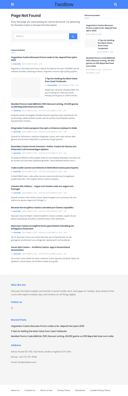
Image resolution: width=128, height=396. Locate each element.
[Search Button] (115, 4)
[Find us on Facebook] (12, 308)
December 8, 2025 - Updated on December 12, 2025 (42, 111)
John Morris (52, 85)
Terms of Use (46, 390)
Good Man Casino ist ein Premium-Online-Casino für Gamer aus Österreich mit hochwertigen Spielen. (43, 148)
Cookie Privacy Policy (100, 390)
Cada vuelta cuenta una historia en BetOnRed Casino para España (44, 167)
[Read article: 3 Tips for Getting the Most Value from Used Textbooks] (25, 87)
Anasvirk (17, 64)
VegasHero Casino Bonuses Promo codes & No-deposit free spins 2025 (44, 59)
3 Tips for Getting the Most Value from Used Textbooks (61, 80)
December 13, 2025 (66, 85)
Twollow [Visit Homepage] (64, 4)
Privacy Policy (63, 390)
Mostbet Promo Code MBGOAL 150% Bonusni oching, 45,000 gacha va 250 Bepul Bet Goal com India (44, 105)
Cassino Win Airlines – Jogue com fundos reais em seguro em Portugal (42, 188)
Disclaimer (80, 390)
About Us (15, 390)
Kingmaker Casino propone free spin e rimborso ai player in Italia (44, 128)
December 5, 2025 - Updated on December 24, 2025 (42, 132)
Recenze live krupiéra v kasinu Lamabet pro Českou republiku (42, 207)
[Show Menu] (12, 4)
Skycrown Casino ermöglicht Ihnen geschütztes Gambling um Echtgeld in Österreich (42, 227)
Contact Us (30, 390)
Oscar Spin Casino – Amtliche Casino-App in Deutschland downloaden (40, 249)
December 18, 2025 (30, 64)
